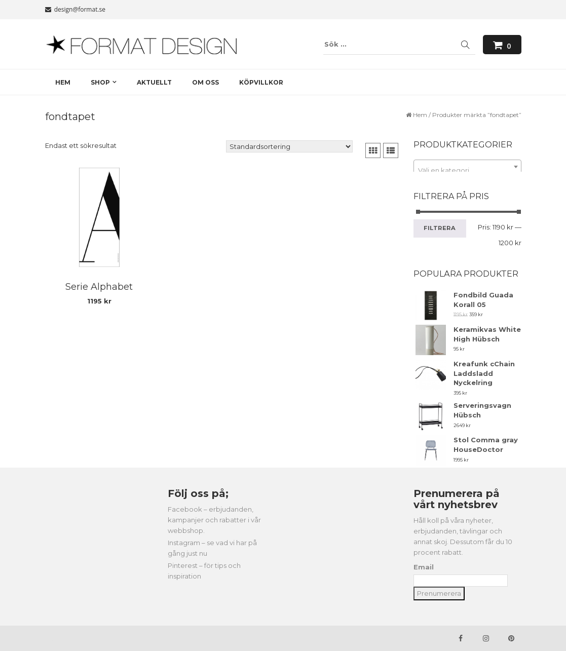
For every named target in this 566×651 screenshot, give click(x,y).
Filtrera (440, 228)
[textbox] (467, 170)
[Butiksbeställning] (289, 146)
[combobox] (467, 167)
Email (423, 567)
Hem (420, 115)
